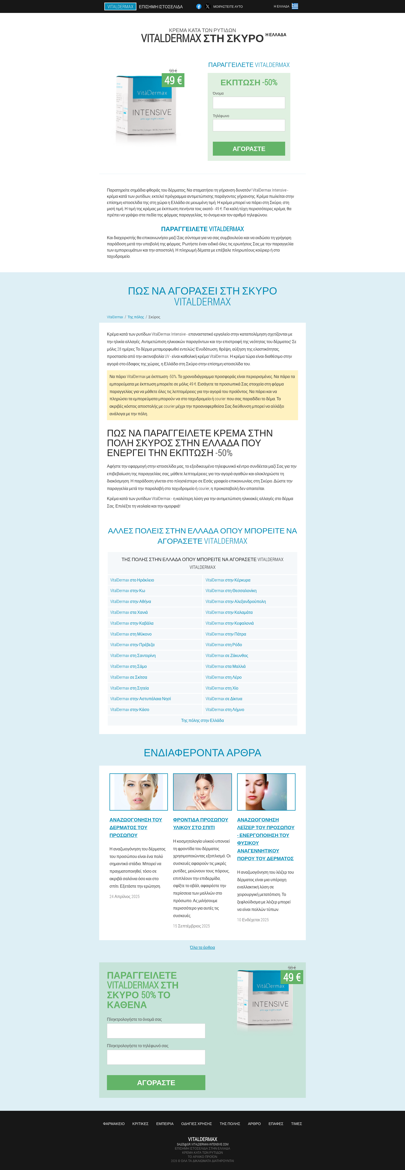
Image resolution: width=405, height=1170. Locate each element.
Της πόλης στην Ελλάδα (202, 720)
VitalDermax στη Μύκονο (131, 634)
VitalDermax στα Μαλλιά (226, 666)
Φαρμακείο (114, 1123)
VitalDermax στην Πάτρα (226, 634)
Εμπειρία (165, 1123)
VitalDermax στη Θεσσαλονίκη (231, 590)
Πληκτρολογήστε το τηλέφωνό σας (137, 1046)
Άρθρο (254, 1123)
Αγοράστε (248, 149)
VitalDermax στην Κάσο (129, 709)
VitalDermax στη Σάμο (128, 666)
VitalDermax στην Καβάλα (131, 623)
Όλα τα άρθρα (202, 947)
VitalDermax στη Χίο (222, 688)
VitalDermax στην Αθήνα (130, 601)
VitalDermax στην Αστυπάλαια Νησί (140, 698)
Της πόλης (230, 1123)
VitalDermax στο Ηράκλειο (132, 580)
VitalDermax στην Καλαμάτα (229, 612)
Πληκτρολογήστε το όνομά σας (134, 1019)
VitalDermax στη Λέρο (224, 677)
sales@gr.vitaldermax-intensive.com (202, 1144)
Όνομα (218, 93)
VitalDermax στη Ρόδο (224, 644)
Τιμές (296, 1123)
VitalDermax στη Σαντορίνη (133, 655)
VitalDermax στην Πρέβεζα (132, 644)
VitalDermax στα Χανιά (129, 612)
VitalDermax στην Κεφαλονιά (230, 623)
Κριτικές (141, 1123)
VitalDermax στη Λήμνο (225, 709)
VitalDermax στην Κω (127, 590)
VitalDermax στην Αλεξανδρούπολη (236, 601)
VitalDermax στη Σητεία (129, 688)
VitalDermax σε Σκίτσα (128, 677)
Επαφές (276, 1123)
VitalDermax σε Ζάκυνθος (227, 655)
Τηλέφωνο (221, 116)
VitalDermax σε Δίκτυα (224, 698)
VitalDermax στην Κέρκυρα (228, 580)
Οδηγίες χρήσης (196, 1123)
